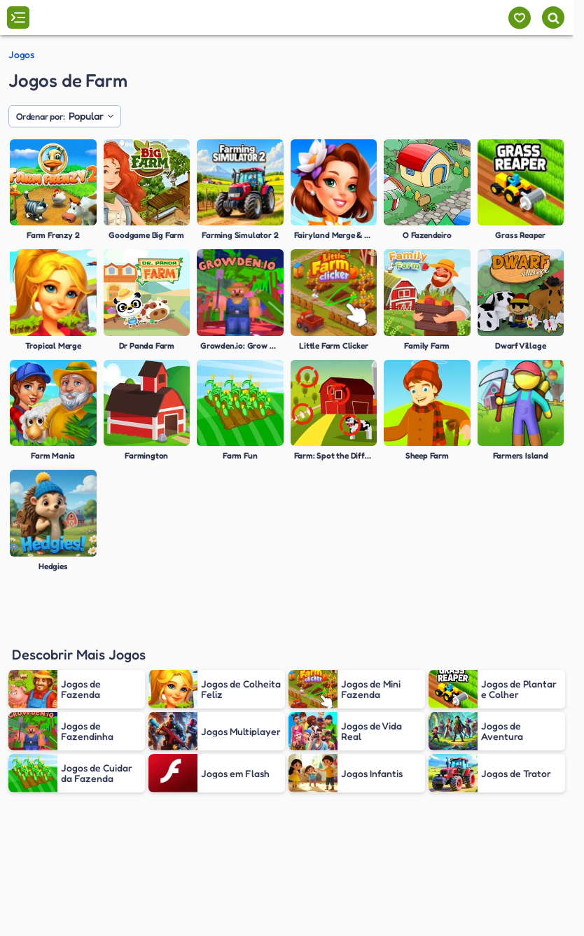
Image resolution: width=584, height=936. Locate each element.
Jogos (21, 54)
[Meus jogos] (519, 18)
